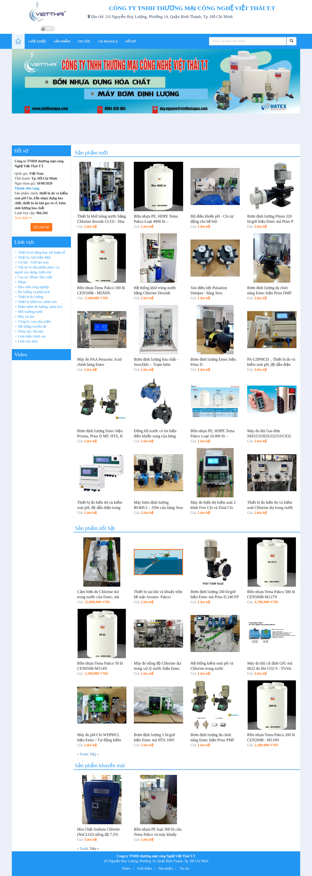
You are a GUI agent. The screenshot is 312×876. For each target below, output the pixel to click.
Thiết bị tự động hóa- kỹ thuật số (41, 252)
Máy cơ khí (26, 316)
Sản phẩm (165, 868)
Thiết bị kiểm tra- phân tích (37, 302)
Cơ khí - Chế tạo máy (33, 262)
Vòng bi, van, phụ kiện (34, 321)
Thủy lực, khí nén (30, 331)
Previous (8, 96)
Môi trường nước (30, 312)
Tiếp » (94, 754)
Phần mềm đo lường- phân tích (40, 307)
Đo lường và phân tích (34, 292)
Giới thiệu (144, 868)
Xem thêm (23, 218)
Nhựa (22, 282)
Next (303, 96)
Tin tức (184, 868)
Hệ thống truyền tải (32, 326)
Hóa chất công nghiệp (33, 287)
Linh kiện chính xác (32, 336)
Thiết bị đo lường (30, 297)
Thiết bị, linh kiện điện (34, 257)
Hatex (126, 868)
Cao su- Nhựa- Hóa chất (35, 277)
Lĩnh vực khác (28, 341)
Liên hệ (41, 227)
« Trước (83, 754)
